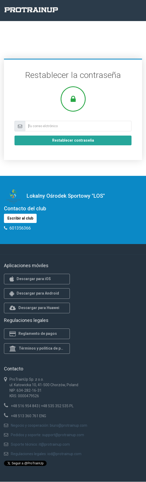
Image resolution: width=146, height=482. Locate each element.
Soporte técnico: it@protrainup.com (40, 444)
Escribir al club (20, 218)
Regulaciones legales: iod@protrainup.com (46, 454)
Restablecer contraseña (73, 140)
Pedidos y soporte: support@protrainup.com (47, 435)
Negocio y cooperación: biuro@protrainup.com (49, 425)
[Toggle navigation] (135, 11)
